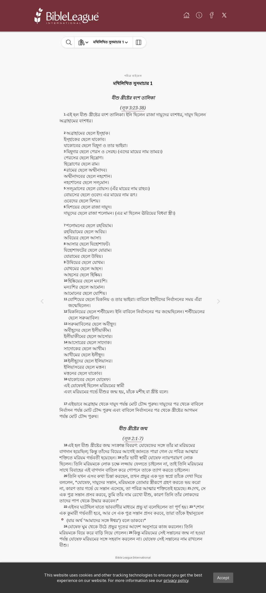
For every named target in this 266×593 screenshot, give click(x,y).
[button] (62, 519)
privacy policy (175, 580)
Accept (223, 577)
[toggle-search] (69, 42)
